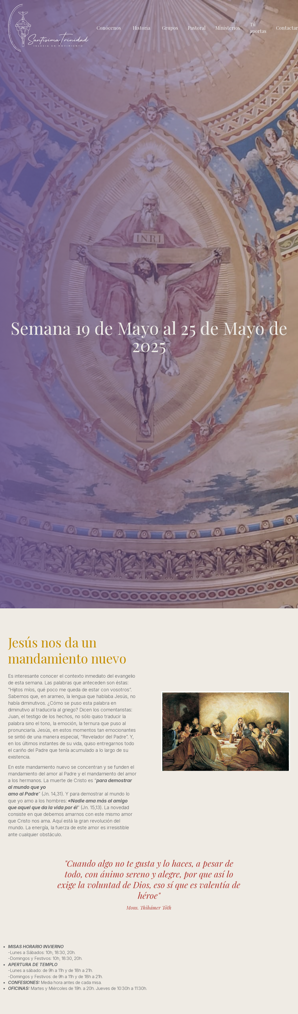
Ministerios (227, 28)
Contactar (287, 28)
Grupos (170, 28)
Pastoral (197, 28)
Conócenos (109, 28)
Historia (141, 28)
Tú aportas (258, 27)
